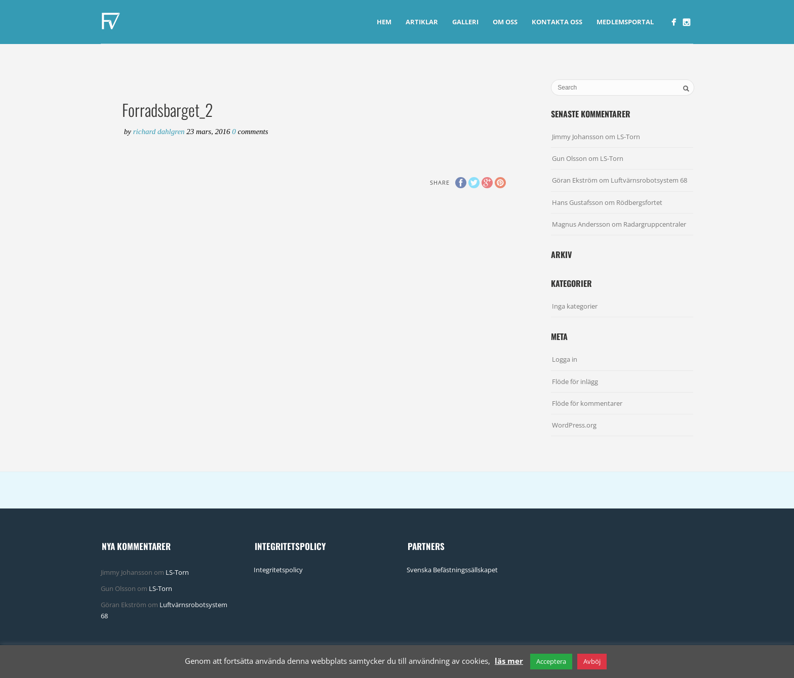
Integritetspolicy (278, 569)
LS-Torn (628, 136)
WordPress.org (574, 425)
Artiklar (422, 21)
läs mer (509, 661)
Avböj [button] (592, 661)
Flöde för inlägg (575, 381)
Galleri (465, 21)
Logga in (564, 359)
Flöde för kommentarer (587, 403)
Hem (384, 21)
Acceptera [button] (551, 661)
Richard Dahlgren (160, 132)
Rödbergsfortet (639, 202)
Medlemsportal (625, 21)
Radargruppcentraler (654, 224)
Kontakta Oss (557, 21)
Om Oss (505, 21)
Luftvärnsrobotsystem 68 (649, 180)
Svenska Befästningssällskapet (452, 569)
